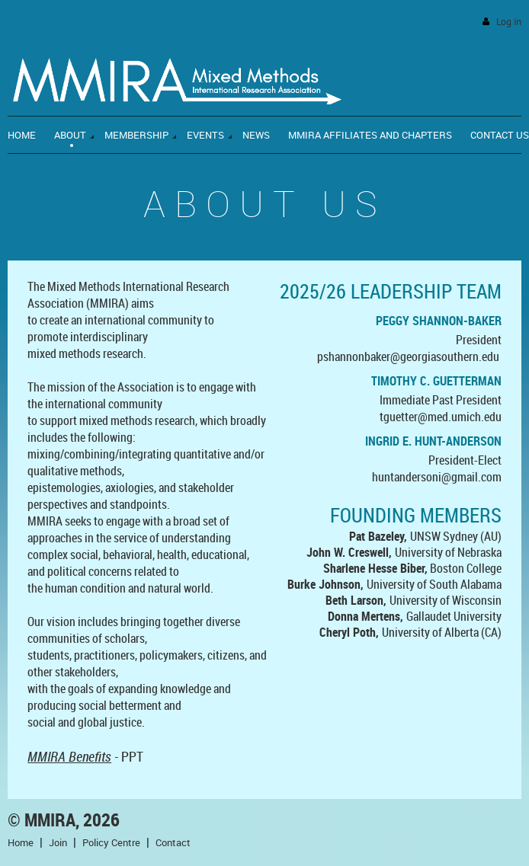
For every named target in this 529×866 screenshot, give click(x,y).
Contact (173, 842)
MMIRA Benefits (69, 756)
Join (58, 842)
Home (21, 842)
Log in (508, 21)
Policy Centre (111, 842)
